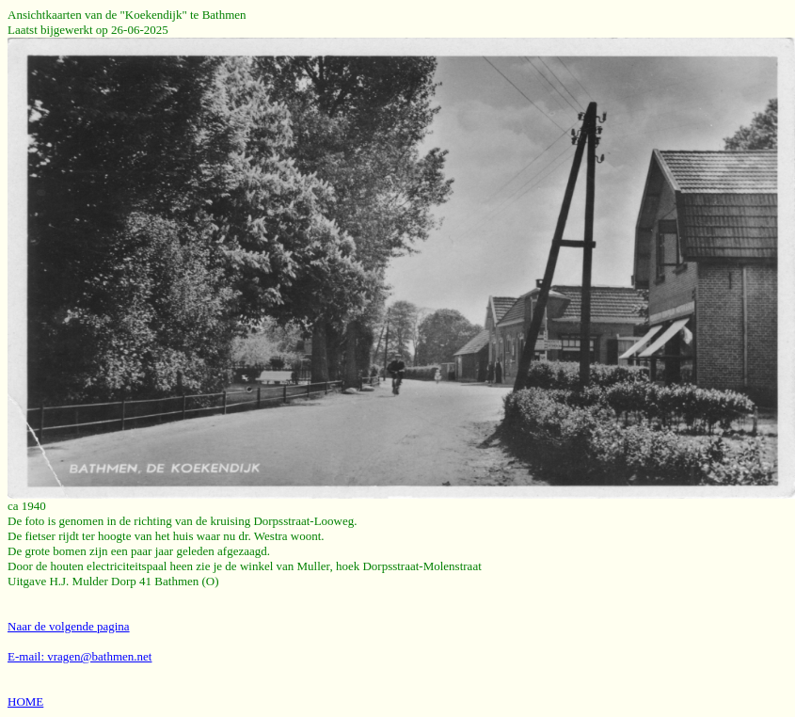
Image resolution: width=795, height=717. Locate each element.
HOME (25, 701)
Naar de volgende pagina (69, 626)
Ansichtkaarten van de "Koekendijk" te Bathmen (127, 15)
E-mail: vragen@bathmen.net (79, 656)
